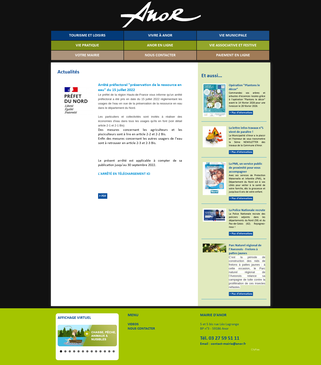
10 (100, 351)
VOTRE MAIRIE (87, 55)
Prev (63, 335)
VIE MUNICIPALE (233, 35)
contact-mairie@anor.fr (228, 344)
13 (114, 351)
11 (105, 351)
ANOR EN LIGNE (160, 45)
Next (111, 335)
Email (204, 344)
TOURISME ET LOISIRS (87, 35)
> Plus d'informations (241, 112)
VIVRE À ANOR (160, 35)
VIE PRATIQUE (87, 45)
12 (109, 351)
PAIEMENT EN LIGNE (233, 55)
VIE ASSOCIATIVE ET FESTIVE (232, 45)
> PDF (102, 196)
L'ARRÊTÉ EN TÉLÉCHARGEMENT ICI (124, 174)
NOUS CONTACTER (160, 55)
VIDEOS (133, 324)
